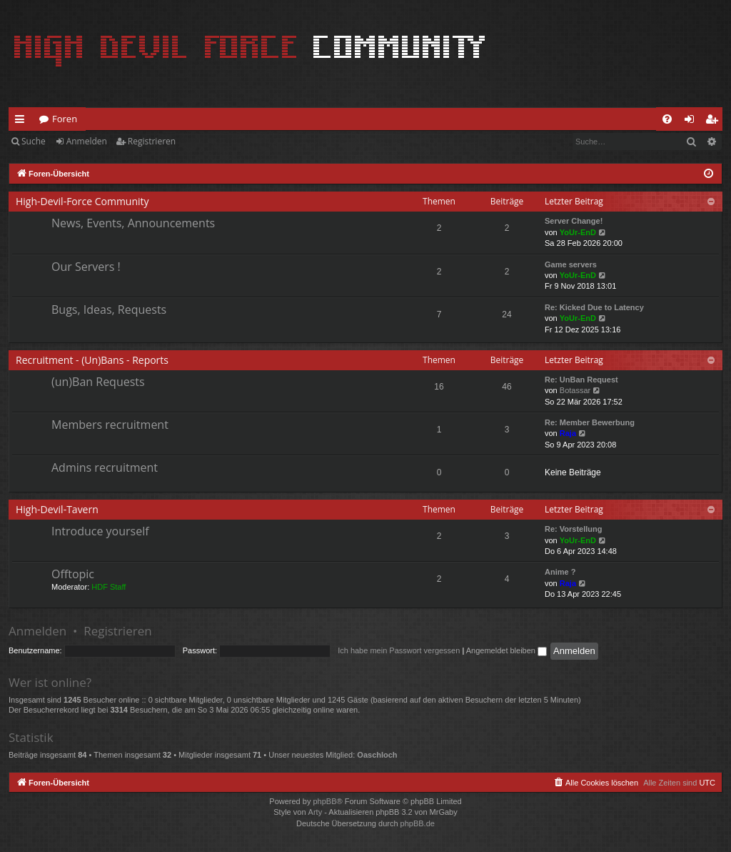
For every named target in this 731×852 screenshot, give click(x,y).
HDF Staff (108, 587)
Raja (568, 433)
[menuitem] (667, 119)
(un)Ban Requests (98, 382)
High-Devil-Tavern (57, 509)
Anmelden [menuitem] (693, 121)
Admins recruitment (104, 467)
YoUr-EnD (578, 232)
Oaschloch (377, 755)
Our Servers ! (86, 266)
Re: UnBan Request (581, 379)
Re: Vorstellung (573, 529)
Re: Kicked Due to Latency (594, 307)
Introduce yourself (100, 531)
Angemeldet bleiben (506, 650)
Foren (64, 118)
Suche (33, 141)
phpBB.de (417, 823)
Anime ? (560, 572)
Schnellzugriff (22, 121)
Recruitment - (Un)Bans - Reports (92, 360)
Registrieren (152, 141)
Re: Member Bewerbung (590, 422)
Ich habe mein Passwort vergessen (399, 650)
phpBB (324, 801)
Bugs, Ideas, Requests (108, 309)
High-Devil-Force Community (82, 201)
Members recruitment (109, 424)
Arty (315, 812)
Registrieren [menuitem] (714, 121)
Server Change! (574, 221)
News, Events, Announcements (133, 223)
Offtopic (72, 574)
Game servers (571, 264)
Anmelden (86, 141)
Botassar (575, 390)
